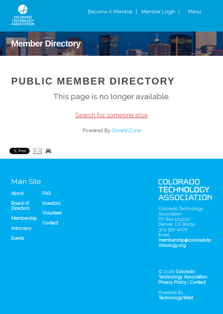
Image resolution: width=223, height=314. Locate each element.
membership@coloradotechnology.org (184, 243)
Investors (51, 203)
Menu (194, 12)
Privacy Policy (172, 282)
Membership (24, 218)
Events (17, 238)
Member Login (158, 12)
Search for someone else (111, 115)
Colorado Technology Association (182, 274)
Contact (50, 222)
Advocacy (21, 228)
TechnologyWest (175, 297)
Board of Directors (20, 206)
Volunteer (52, 212)
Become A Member (110, 12)
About (17, 193)
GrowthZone (126, 130)
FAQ (46, 193)
